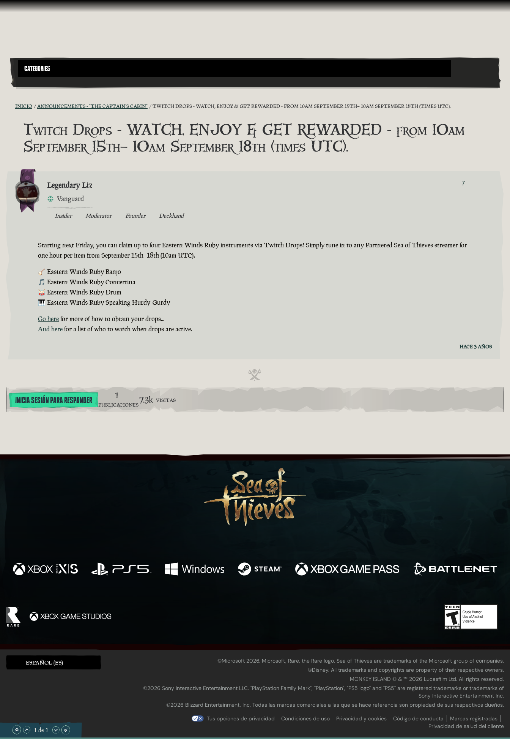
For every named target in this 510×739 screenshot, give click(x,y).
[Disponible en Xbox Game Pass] (347, 570)
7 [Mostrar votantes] (463, 183)
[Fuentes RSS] (10, 106)
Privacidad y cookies (361, 718)
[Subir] (26, 730)
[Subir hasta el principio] (16, 729)
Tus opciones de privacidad (241, 718)
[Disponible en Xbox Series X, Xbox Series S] (45, 570)
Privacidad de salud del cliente (466, 726)
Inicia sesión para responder (53, 400)
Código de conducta (418, 718)
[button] (234, 68)
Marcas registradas (473, 718)
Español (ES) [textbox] (44, 662)
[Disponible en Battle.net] (455, 570)
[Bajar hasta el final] (65, 729)
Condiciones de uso (305, 718)
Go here (48, 319)
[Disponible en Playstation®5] (121, 570)
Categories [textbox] (37, 69)
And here (50, 329)
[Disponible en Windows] (194, 570)
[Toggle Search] (37, 81)
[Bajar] (56, 730)
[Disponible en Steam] (259, 570)
